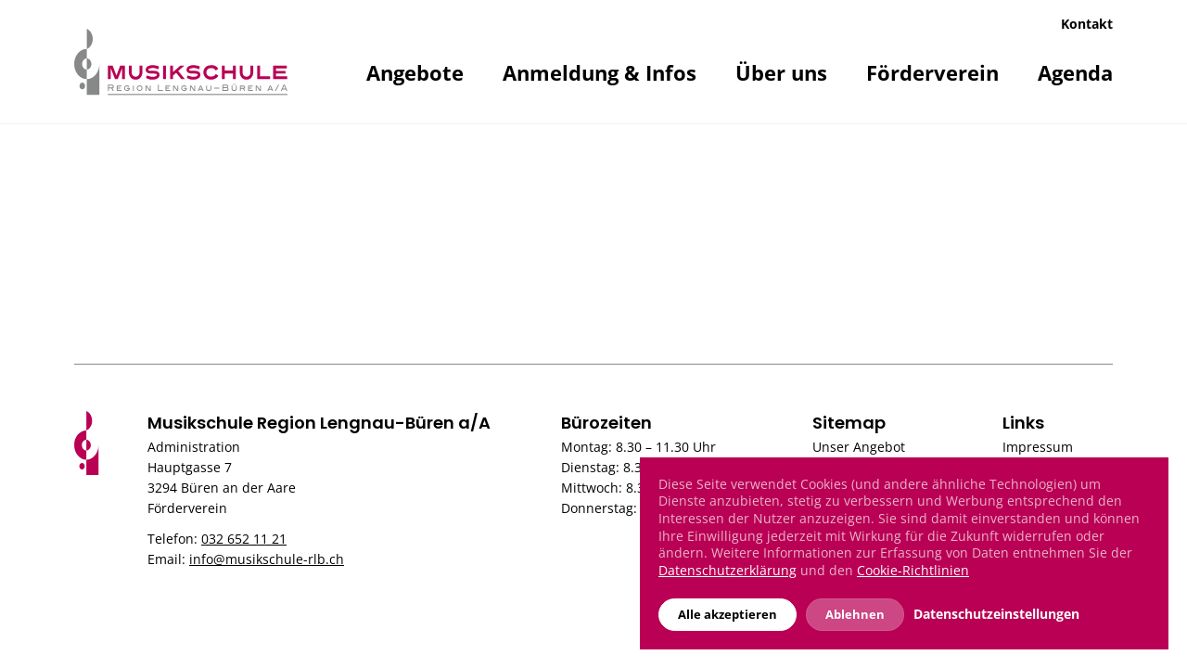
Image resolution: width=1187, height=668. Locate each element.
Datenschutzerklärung (727, 570)
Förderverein (932, 72)
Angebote (415, 72)
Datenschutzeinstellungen (996, 614)
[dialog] (904, 553)
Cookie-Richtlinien (913, 570)
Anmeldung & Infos (599, 72)
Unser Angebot (858, 447)
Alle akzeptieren (727, 614)
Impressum (1037, 447)
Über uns (781, 72)
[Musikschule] (180, 60)
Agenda (1075, 72)
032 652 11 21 (244, 538)
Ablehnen (855, 614)
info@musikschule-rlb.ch (266, 559)
